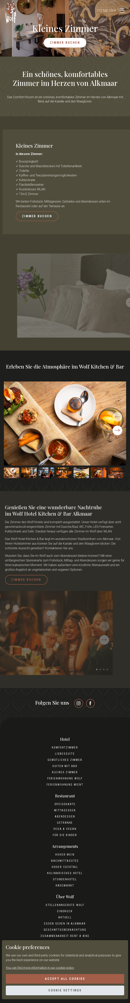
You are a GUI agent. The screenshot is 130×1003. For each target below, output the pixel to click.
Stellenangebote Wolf (65, 905)
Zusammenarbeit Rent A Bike (65, 935)
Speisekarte (65, 804)
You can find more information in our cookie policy (40, 968)
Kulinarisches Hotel (65, 873)
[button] (117, 430)
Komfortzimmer (65, 747)
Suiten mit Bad (65, 766)
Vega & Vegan (65, 828)
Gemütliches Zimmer (65, 759)
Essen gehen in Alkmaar (65, 923)
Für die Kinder (65, 835)
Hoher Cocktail (65, 866)
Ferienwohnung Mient (65, 784)
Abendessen (65, 816)
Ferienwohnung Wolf (65, 778)
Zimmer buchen (65, 42)
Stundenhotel (65, 879)
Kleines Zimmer (65, 772)
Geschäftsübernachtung (65, 929)
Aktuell (65, 917)
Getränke (65, 822)
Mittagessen (65, 810)
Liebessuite (65, 753)
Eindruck (65, 911)
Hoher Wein (64, 854)
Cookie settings (65, 990)
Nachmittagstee (65, 860)
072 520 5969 (106, 10)
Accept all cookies (65, 979)
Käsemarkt (65, 885)
